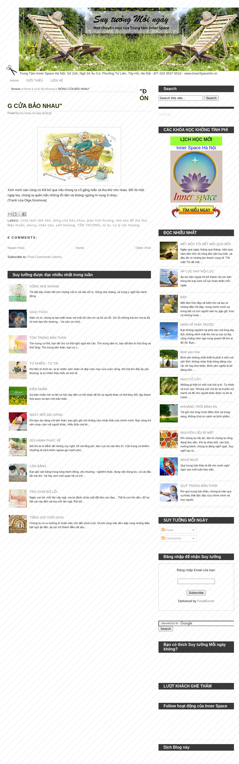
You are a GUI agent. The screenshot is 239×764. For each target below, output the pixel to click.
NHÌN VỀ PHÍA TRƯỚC (197, 324)
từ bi (106, 225)
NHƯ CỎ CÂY (190, 379)
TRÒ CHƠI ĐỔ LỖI (43, 492)
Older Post (143, 248)
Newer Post (16, 248)
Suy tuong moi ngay (30, 113)
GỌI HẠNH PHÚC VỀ (44, 440)
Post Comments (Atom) (45, 257)
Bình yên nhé (190, 352)
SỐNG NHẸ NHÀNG (44, 286)
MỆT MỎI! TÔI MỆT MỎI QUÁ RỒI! (205, 244)
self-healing (65, 225)
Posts (168, 530)
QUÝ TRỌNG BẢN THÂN (198, 486)
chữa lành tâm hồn (36, 220)
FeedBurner (206, 601)
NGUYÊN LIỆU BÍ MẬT (197, 432)
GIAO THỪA (38, 312)
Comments (171, 538)
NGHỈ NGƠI (189, 460)
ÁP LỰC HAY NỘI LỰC (197, 271)
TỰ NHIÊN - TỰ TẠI (43, 363)
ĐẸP (183, 297)
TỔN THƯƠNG (88, 225)
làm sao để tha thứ (131, 220)
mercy (31, 225)
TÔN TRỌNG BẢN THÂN (47, 338)
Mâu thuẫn (16, 225)
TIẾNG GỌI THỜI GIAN (46, 517)
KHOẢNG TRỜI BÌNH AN (198, 407)
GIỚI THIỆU (34, 80)
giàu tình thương (100, 220)
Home (14, 80)
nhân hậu (46, 225)
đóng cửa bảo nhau (69, 220)
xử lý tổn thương (44, 88)
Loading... (165, 114)
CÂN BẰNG (37, 466)
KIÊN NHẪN (38, 389)
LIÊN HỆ (57, 80)
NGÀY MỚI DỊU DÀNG (46, 415)
